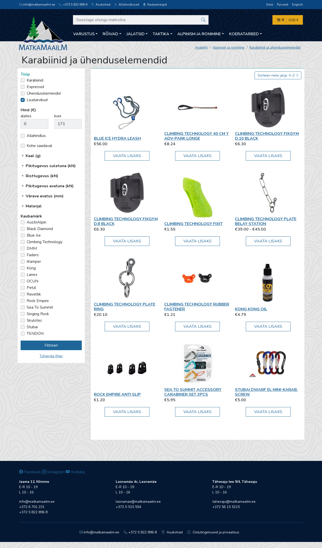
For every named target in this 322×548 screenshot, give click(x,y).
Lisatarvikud (37, 100)
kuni (57, 116)
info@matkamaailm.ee (37, 5)
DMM (32, 248)
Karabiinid (35, 80)
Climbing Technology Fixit (193, 224)
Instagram (53, 472)
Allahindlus (36, 135)
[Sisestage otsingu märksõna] (141, 20)
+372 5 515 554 (128, 506)
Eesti (269, 5)
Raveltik (34, 294)
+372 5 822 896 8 (73, 5)
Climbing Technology (44, 242)
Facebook (30, 472)
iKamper (34, 261)
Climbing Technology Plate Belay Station (265, 221)
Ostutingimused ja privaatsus (213, 532)
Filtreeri (51, 345)
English (297, 5)
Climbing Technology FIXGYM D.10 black (267, 136)
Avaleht (201, 47)
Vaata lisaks (127, 156)
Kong (31, 268)
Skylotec (34, 320)
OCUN (32, 281)
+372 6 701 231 (32, 506)
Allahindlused (126, 5)
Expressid (35, 87)
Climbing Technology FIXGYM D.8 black (126, 221)
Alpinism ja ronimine (229, 47)
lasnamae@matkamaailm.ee (138, 501)
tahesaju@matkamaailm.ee (234, 501)
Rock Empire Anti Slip (117, 394)
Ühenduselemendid (44, 93)
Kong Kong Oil (251, 309)
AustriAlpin (36, 222)
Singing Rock (38, 314)
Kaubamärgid (155, 5)
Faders (33, 255)
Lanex (32, 274)
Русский (282, 5)
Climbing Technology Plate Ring (124, 307)
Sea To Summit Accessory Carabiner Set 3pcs (192, 392)
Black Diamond (40, 229)
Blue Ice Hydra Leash (117, 138)
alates (26, 116)
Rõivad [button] (110, 34)
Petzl (31, 287)
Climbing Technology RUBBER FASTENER (196, 307)
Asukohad (100, 5)
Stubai (32, 327)
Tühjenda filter (51, 356)
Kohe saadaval (39, 146)
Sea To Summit (40, 307)
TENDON (35, 333)
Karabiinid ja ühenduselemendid (275, 47)
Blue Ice (34, 235)
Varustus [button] (84, 34)
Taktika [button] (161, 34)
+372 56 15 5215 (226, 506)
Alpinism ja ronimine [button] (199, 34)
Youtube (75, 472)
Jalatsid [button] (136, 34)
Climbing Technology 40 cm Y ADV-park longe (196, 136)
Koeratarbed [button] (244, 34)
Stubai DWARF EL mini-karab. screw (266, 392)
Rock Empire (38, 301)
